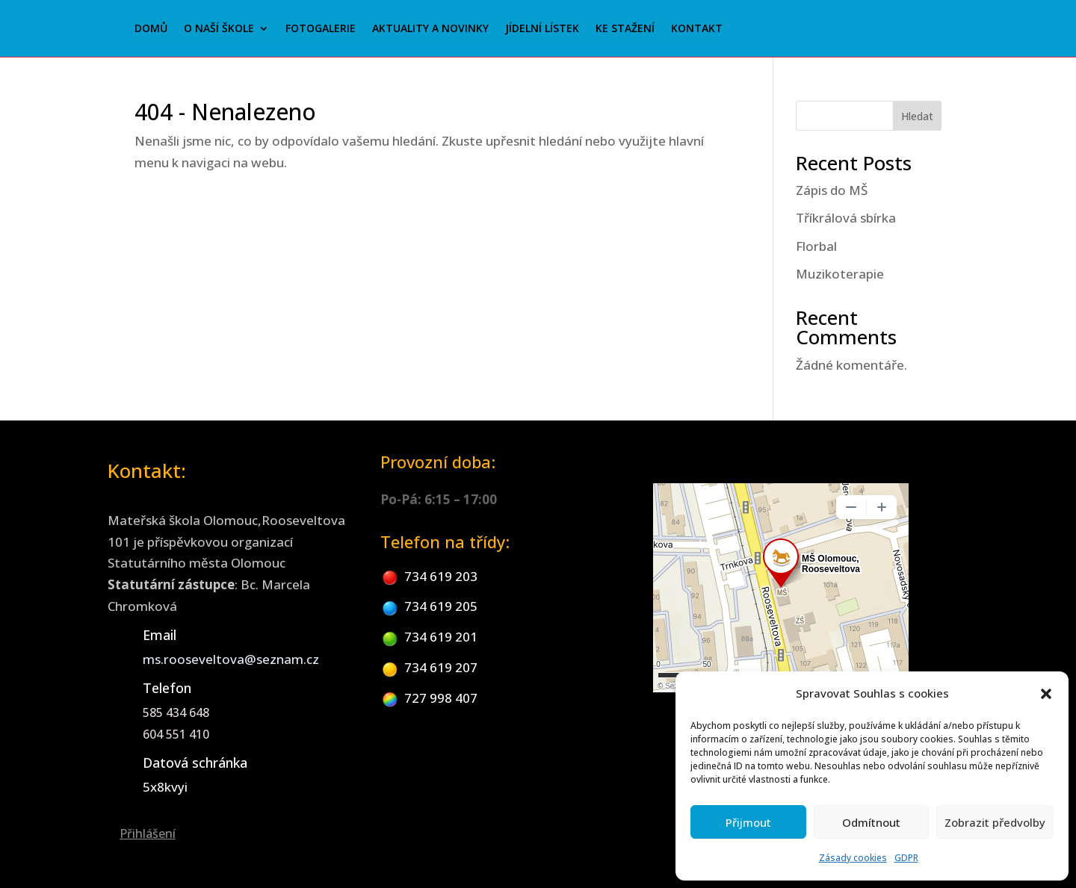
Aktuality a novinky (430, 29)
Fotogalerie (320, 29)
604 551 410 (176, 734)
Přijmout (748, 822)
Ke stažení (625, 29)
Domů (150, 29)
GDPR (906, 857)
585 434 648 (176, 712)
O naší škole (219, 29)
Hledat (917, 116)
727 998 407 (440, 698)
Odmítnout (871, 822)
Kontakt (697, 29)
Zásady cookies (853, 857)
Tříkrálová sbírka (846, 217)
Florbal (816, 246)
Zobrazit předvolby (994, 822)
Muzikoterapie (840, 273)
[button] (1046, 693)
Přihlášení (148, 833)
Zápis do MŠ (832, 190)
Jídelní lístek (542, 29)
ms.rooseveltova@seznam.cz (231, 659)
